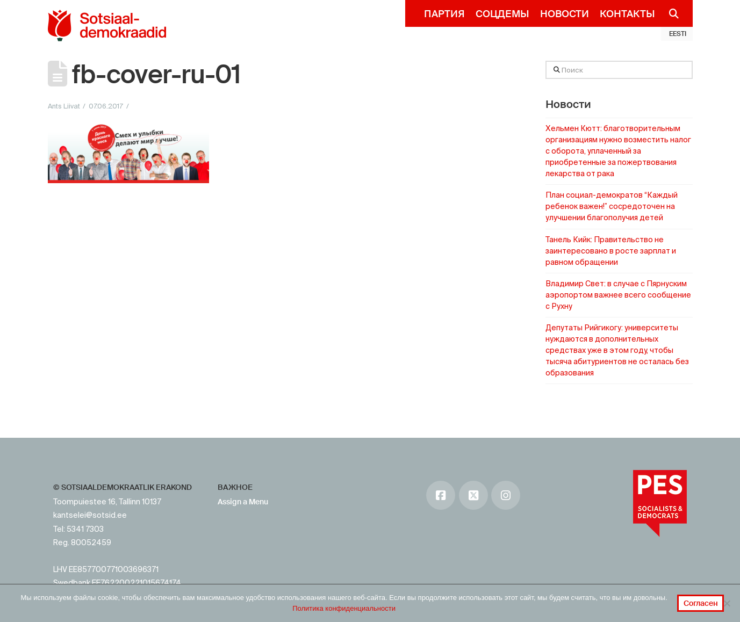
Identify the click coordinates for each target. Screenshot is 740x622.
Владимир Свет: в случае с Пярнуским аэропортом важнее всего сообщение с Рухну (618, 294)
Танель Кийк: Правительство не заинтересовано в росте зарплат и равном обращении (610, 250)
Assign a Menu (243, 502)
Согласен (701, 603)
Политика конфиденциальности (344, 608)
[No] (726, 603)
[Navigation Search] (670, 13)
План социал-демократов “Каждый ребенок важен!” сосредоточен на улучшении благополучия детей (611, 206)
